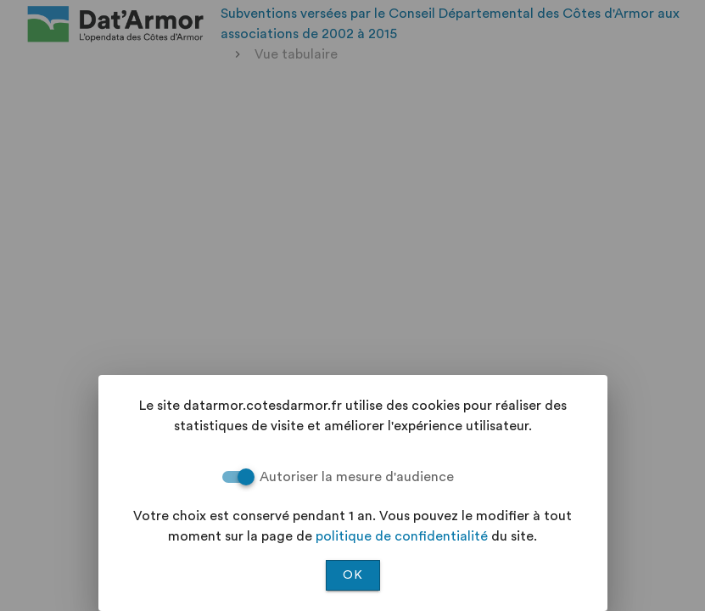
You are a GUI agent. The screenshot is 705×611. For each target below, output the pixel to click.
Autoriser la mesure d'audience (357, 477)
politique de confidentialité (402, 536)
